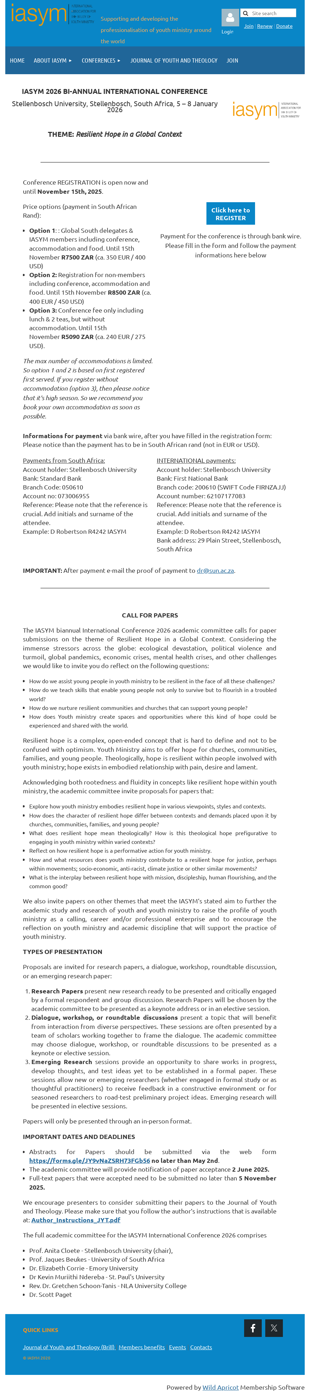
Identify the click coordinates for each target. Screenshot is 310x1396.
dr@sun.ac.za (215, 570)
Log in (230, 17)
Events (177, 1346)
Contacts (201, 1346)
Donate (284, 26)
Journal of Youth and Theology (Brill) (69, 1346)
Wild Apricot (221, 1387)
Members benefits (142, 1346)
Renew (265, 26)
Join (249, 26)
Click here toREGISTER (230, 214)
